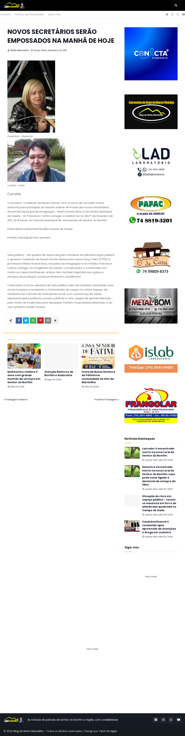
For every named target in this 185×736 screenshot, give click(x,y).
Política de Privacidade (29, 14)
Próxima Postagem (106, 399)
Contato (5, 14)
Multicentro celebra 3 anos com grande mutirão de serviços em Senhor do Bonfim (23, 377)
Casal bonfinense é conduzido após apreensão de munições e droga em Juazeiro (159, 527)
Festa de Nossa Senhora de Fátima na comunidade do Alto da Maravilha (98, 377)
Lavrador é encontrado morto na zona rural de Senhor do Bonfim (158, 452)
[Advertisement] (151, 603)
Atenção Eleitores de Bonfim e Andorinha (58, 373)
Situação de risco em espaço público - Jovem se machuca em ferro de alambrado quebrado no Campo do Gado (159, 503)
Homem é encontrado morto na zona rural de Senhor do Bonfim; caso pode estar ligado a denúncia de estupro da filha (158, 475)
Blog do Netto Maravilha (28, 731)
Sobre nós (54, 14)
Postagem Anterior (16, 399)
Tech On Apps (108, 731)
